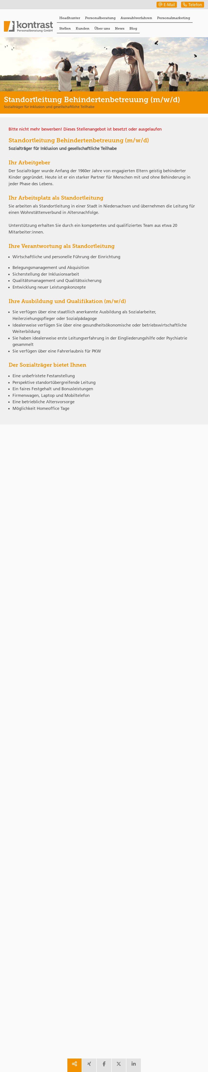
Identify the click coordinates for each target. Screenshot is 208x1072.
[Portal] (28, 27)
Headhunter (69, 18)
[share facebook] (104, 1065)
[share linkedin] (133, 1065)
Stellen (65, 28)
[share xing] (89, 1065)
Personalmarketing (173, 18)
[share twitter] (119, 1065)
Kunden (82, 28)
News (119, 28)
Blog (133, 28)
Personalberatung (100, 18)
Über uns (102, 28)
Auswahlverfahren (136, 18)
